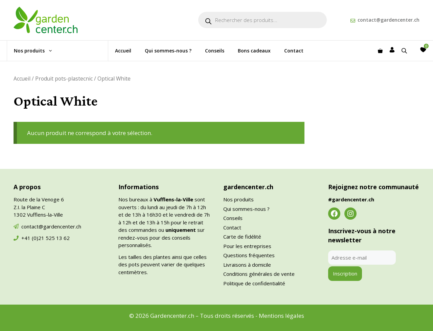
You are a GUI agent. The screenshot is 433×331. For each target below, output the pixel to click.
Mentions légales (281, 315)
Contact (293, 50)
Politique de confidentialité (254, 283)
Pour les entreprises (247, 246)
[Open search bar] (405, 50)
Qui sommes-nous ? (168, 50)
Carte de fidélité (242, 236)
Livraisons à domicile (247, 264)
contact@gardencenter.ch (388, 20)
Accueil (123, 50)
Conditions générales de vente (259, 273)
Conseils (214, 50)
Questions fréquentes (249, 255)
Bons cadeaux (254, 50)
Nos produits (37, 51)
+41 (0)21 (33, 238)
